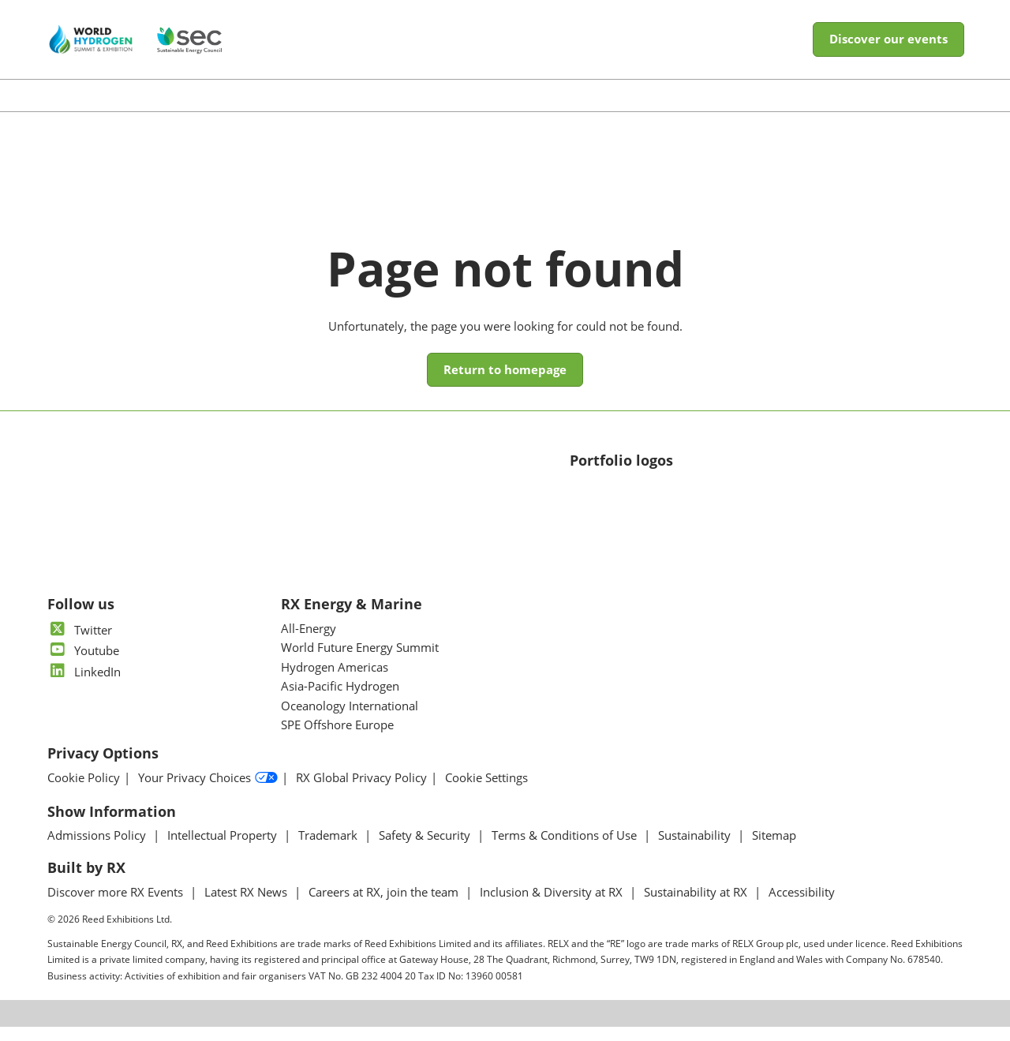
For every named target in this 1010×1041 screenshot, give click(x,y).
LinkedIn (84, 686)
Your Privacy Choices (208, 792)
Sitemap (774, 849)
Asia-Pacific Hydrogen (340, 700)
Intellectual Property (223, 849)
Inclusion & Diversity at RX (553, 906)
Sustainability (696, 849)
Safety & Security (426, 849)
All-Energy (308, 642)
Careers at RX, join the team (385, 906)
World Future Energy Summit (360, 661)
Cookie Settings (486, 791)
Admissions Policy (98, 849)
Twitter (79, 644)
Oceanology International (349, 720)
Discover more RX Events (116, 906)
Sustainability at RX (697, 906)
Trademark (329, 849)
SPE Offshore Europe (337, 739)
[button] (888, 54)
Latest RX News (247, 906)
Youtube (83, 664)
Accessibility (802, 906)
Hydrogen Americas (334, 681)
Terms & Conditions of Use (566, 849)
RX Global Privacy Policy (361, 791)
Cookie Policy (83, 791)
